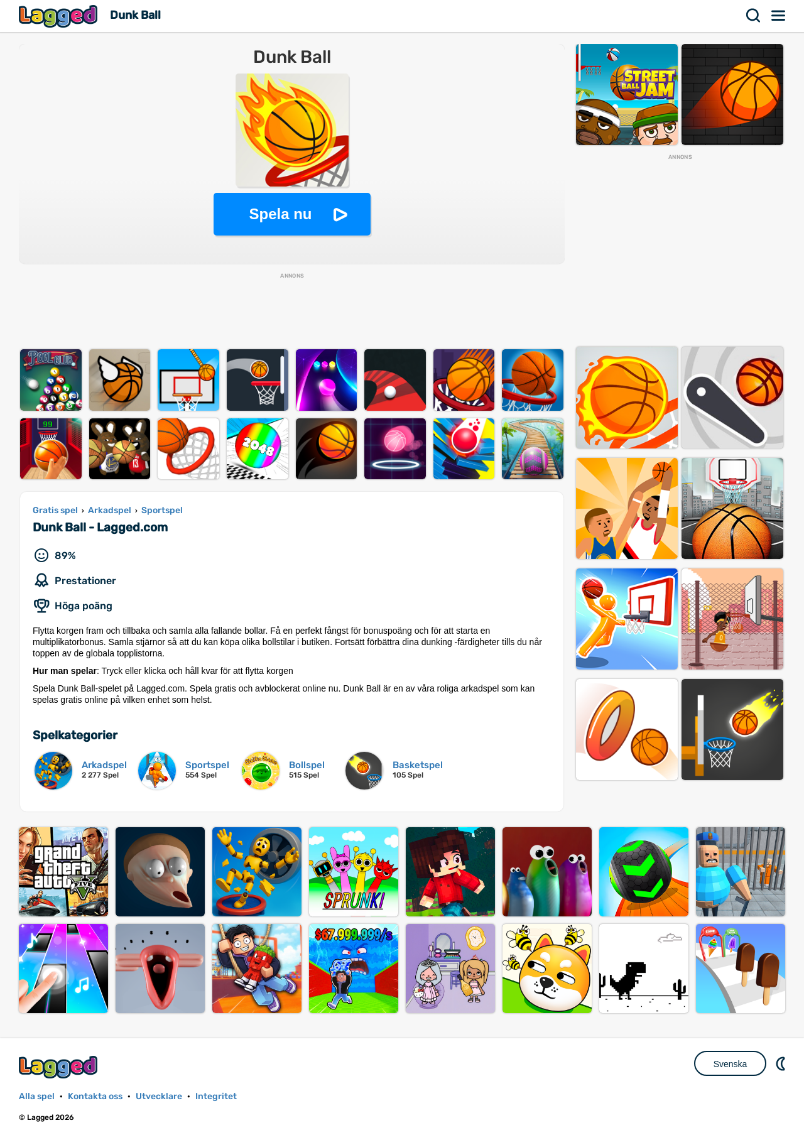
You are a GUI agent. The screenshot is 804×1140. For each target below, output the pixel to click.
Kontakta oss (95, 1096)
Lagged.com (59, 1067)
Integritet (216, 1096)
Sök (753, 15)
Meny (778, 15)
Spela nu (280, 213)
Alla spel (37, 1096)
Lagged (59, 16)
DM (782, 1063)
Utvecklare (159, 1096)
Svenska (730, 1064)
